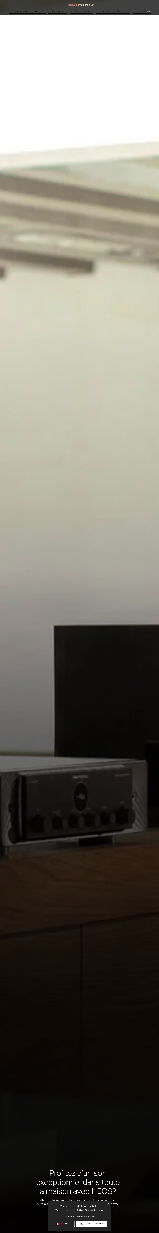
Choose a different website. (79, 1216)
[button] (52, 11)
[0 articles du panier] (148, 11)
